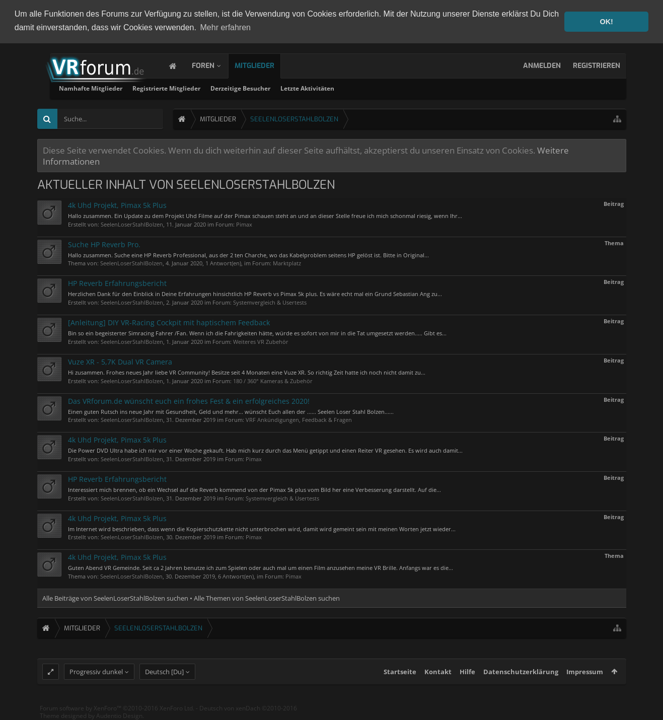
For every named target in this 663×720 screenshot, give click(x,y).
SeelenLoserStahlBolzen (132, 224)
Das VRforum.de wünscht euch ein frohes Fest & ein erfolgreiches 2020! (189, 400)
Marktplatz (287, 262)
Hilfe (467, 679)
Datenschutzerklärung (520, 679)
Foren (213, 65)
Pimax (244, 224)
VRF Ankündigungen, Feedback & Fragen (299, 419)
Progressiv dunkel (96, 679)
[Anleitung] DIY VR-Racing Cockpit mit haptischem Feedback (169, 322)
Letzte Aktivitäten (431, 88)
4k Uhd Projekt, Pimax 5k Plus (117, 204)
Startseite (400, 679)
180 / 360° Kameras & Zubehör (273, 380)
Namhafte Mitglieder (214, 88)
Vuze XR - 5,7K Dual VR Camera (120, 361)
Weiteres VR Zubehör (260, 341)
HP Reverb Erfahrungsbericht (117, 282)
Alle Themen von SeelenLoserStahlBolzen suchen (267, 597)
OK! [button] (606, 22)
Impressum (584, 679)
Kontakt (438, 679)
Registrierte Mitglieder (290, 88)
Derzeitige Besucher (364, 88)
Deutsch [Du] (164, 679)
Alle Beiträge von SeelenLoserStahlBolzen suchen (115, 597)
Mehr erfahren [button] (225, 27)
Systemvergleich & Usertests (270, 302)
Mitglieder (264, 65)
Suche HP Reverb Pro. (104, 244)
